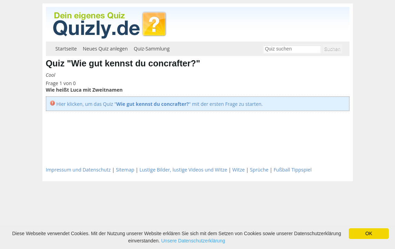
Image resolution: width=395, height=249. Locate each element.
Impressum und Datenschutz (78, 169)
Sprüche (259, 169)
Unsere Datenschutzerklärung (193, 240)
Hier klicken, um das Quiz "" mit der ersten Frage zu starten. (159, 104)
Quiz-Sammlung (152, 48)
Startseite (66, 48)
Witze (239, 169)
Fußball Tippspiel (293, 169)
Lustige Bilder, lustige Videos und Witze (183, 169)
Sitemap (125, 169)
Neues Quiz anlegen (105, 48)
